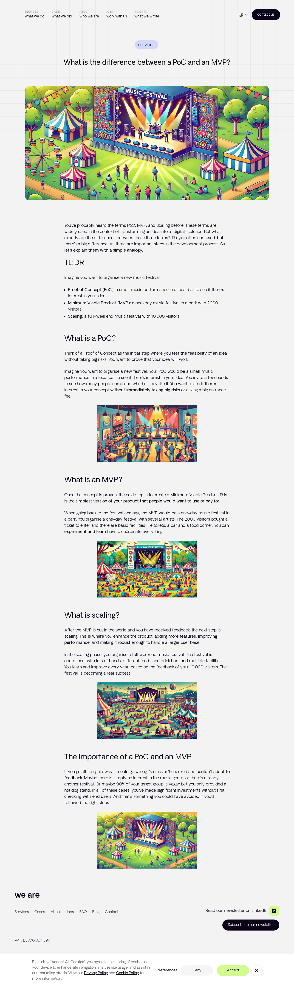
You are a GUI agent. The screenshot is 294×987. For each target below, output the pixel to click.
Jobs (70, 912)
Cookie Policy (127, 973)
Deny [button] (197, 970)
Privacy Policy (96, 973)
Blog (95, 912)
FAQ (83, 912)
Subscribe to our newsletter (251, 925)
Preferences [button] (167, 970)
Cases (39, 912)
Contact (111, 912)
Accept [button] (233, 970)
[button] (243, 15)
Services (22, 912)
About (56, 912)
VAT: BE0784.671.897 (32, 940)
